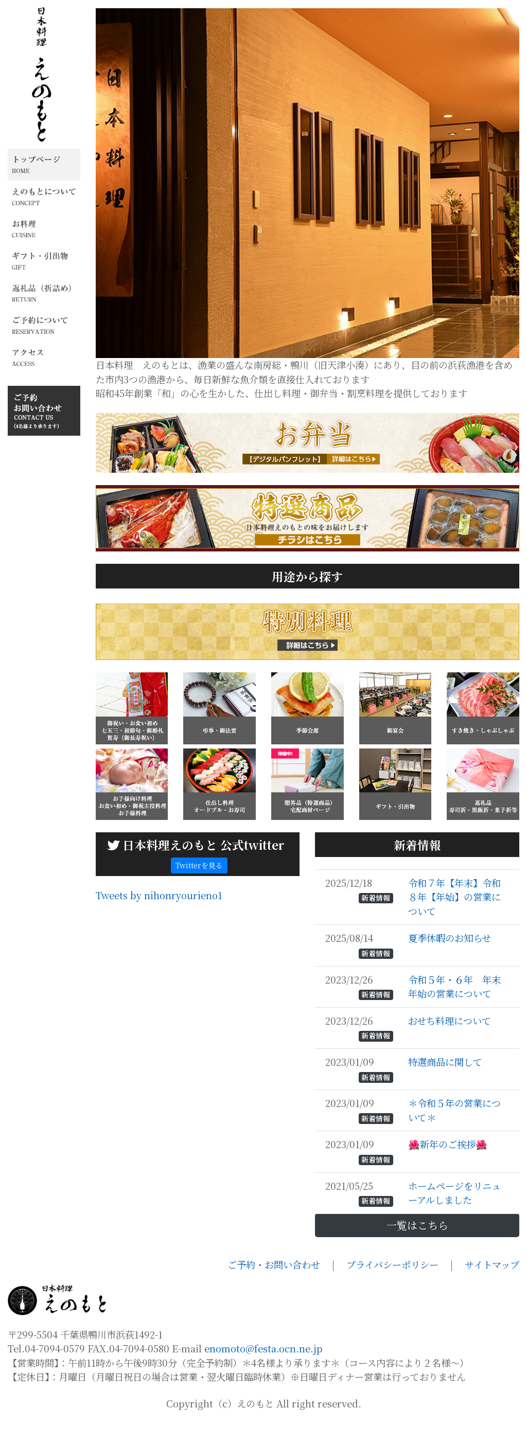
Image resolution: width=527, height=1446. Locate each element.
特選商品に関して (446, 1088)
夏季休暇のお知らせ (451, 965)
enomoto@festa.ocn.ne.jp (263, 1375)
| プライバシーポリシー (391, 1291)
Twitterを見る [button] (199, 892)
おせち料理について (451, 1047)
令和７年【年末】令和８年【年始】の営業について (454, 923)
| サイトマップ (484, 1291)
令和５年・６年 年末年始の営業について (454, 1013)
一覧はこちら (417, 1251)
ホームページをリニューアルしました (454, 1220)
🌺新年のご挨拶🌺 (449, 1171)
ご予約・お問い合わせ (279, 1291)
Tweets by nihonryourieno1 (159, 922)
